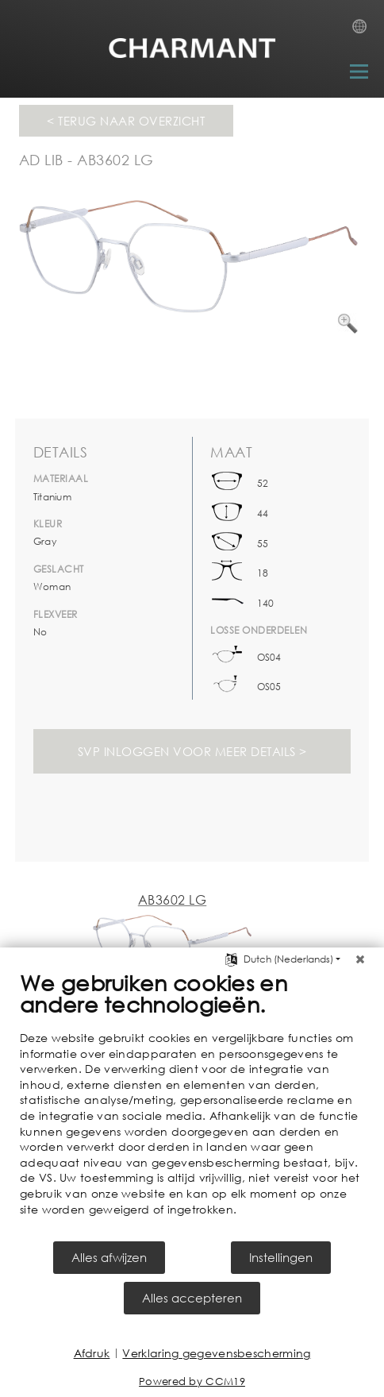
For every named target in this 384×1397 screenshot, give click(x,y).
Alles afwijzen (109, 1257)
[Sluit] (360, 959)
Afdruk (92, 1352)
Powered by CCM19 (192, 1381)
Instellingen (281, 1257)
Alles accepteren (192, 1298)
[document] (192, 1104)
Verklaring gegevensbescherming (216, 1352)
